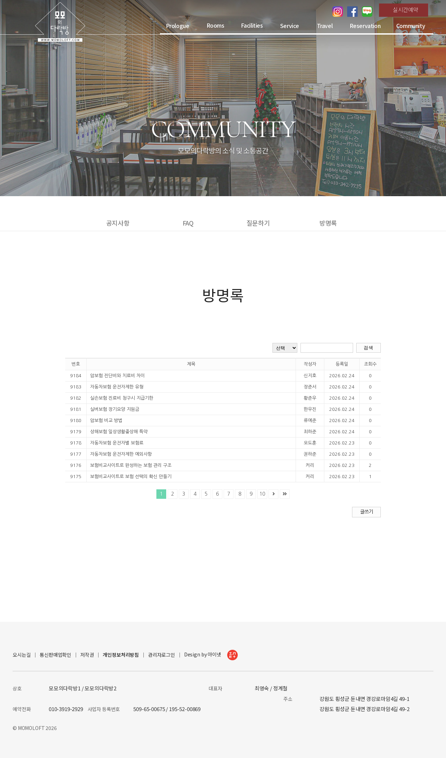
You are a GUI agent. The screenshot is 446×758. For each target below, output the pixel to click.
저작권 (87, 654)
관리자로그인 (161, 654)
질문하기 (258, 222)
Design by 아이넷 (211, 655)
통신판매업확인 (55, 654)
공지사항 (117, 222)
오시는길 (22, 654)
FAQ (188, 222)
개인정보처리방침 (121, 654)
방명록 (328, 222)
